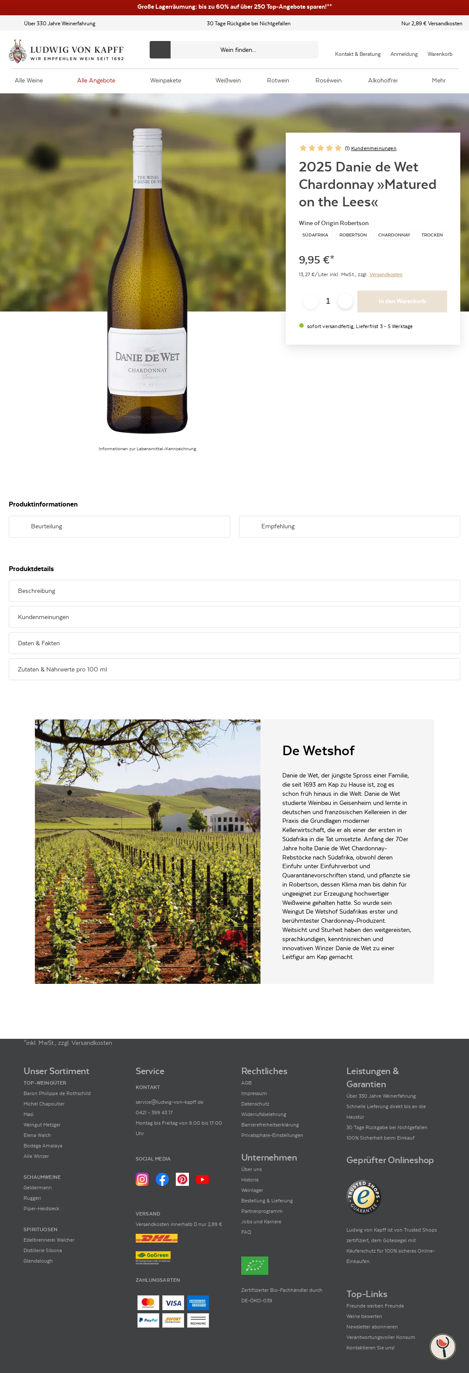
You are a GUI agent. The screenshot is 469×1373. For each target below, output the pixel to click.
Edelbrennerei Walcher (49, 1240)
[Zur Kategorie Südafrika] (315, 235)
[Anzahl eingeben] (328, 301)
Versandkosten (386, 274)
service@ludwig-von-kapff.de (169, 1102)
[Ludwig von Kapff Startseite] (66, 52)
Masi (29, 1114)
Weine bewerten (364, 1316)
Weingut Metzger (42, 1125)
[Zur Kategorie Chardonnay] (394, 235)
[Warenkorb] (440, 49)
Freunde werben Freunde (375, 1306)
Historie (250, 1180)
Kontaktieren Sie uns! (370, 1348)
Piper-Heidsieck (41, 1208)
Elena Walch (37, 1135)
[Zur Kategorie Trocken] (432, 235)
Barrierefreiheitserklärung (270, 1125)
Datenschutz (255, 1104)
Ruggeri (32, 1198)
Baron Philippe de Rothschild (57, 1093)
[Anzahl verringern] (310, 301)
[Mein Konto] (404, 49)
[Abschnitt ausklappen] (210, 527)
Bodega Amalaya (43, 1146)
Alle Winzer (36, 1156)
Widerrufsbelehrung (263, 1114)
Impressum (254, 1093)
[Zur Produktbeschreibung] (147, 281)
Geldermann (38, 1188)
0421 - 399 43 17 (154, 1112)
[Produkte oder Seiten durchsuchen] (160, 49)
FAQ (246, 1232)
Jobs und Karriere (261, 1222)
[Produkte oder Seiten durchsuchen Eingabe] (234, 49)
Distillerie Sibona (43, 1250)
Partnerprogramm (262, 1211)
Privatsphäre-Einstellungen (272, 1135)
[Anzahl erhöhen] (345, 301)
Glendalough (38, 1261)
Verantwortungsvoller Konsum (380, 1337)
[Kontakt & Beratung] (358, 49)
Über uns (251, 1169)
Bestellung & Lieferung (267, 1201)
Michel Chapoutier (44, 1104)
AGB (246, 1083)
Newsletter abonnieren (372, 1327)
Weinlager (252, 1190)
